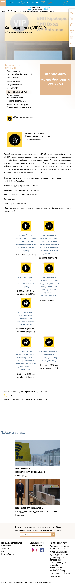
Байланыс (6, 546)
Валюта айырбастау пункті (19, 74)
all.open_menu (3, 3)
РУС (14, 3)
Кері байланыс (8, 554)
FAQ (3, 551)
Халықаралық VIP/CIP (45, 11)
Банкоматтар (13, 78)
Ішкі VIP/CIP (12, 88)
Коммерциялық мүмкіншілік (23, 11)
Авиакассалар (13, 71)
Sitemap (5, 548)
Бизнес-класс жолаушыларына (15, 96)
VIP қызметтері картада (23, 117)
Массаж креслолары (16, 101)
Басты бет (6, 11)
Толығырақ (20, 475)
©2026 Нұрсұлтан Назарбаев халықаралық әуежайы (26, 582)
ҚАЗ (9, 3)
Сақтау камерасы (15, 85)
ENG (19, 3)
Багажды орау (13, 81)
